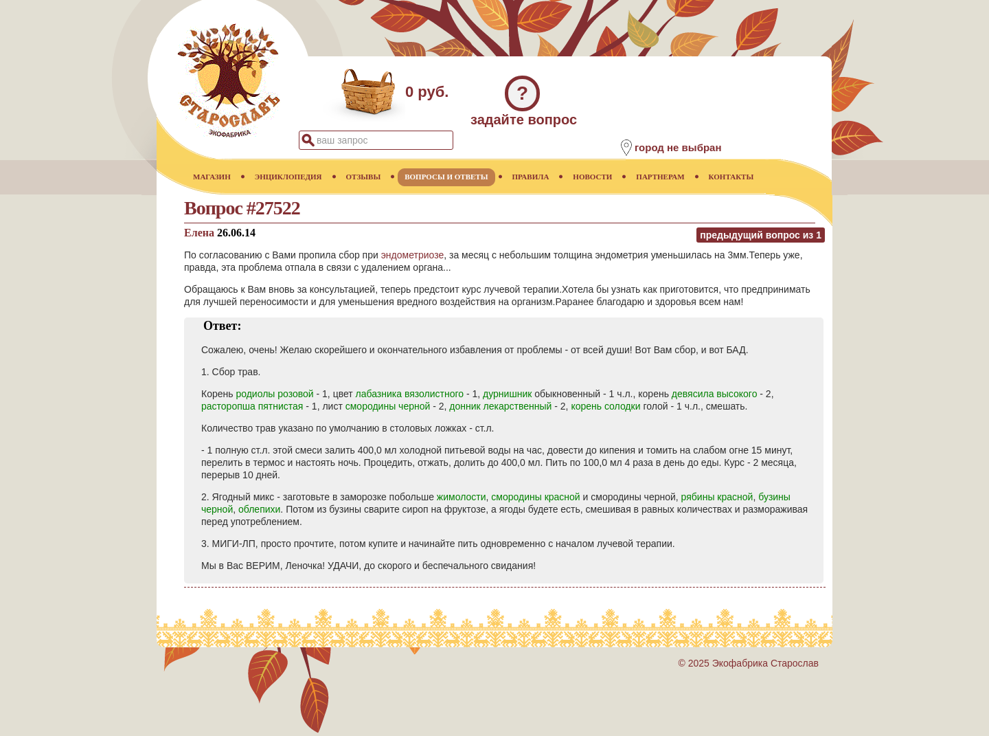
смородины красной (535, 496)
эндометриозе (412, 254)
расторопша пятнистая (252, 406)
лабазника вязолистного (410, 393)
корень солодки (605, 406)
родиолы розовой (274, 393)
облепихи (259, 509)
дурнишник (507, 393)
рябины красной (717, 496)
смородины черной (388, 406)
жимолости (461, 496)
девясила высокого (715, 393)
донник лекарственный (500, 406)
